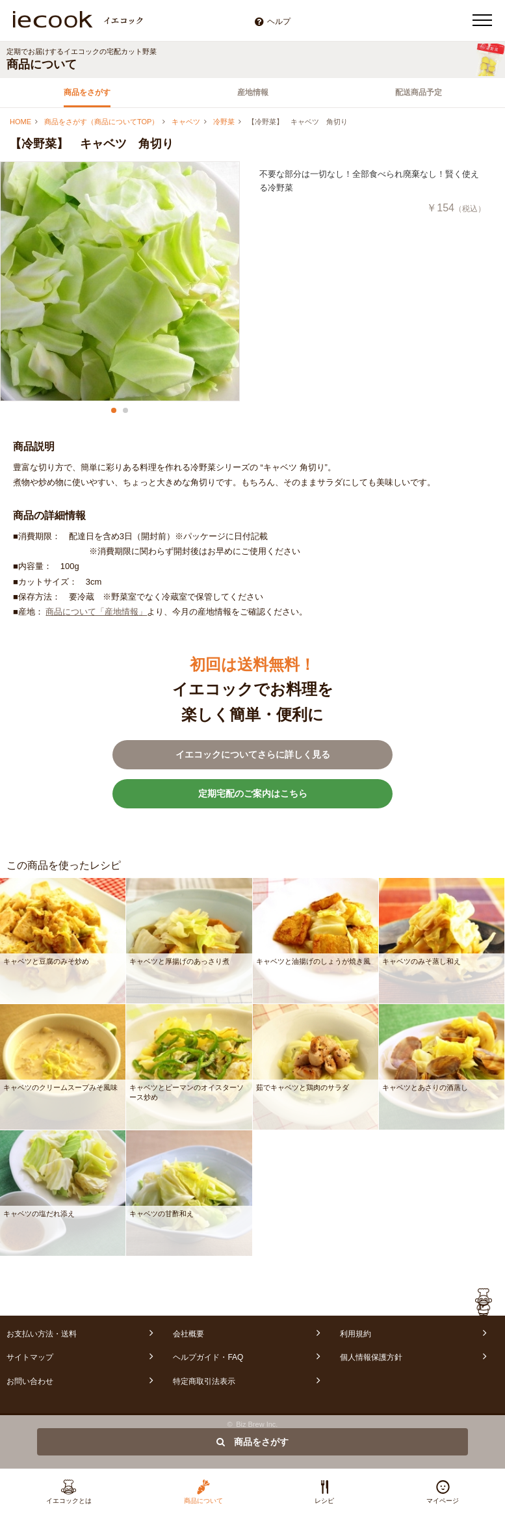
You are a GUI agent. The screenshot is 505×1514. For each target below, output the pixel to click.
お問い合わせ (29, 1381)
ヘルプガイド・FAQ (208, 1357)
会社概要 (188, 1333)
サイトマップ (29, 1357)
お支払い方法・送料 (41, 1333)
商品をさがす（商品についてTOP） (101, 122)
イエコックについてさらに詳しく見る (252, 754)
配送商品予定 (418, 92)
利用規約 (355, 1333)
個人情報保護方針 (371, 1357)
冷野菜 (224, 122)
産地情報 (252, 92)
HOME (20, 122)
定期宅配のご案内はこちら (252, 793)
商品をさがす (87, 92)
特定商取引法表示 (204, 1381)
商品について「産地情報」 (96, 612)
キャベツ (186, 122)
